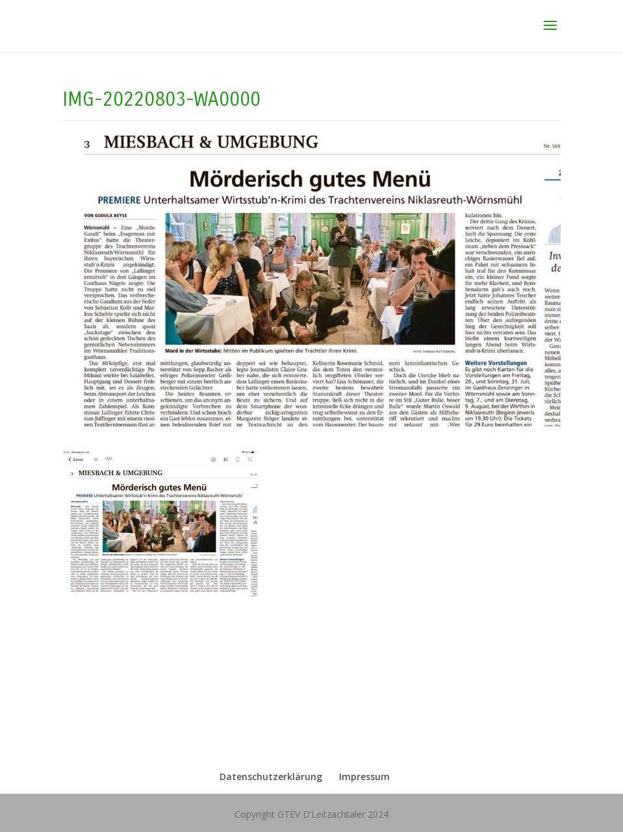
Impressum (364, 776)
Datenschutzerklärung (271, 776)
